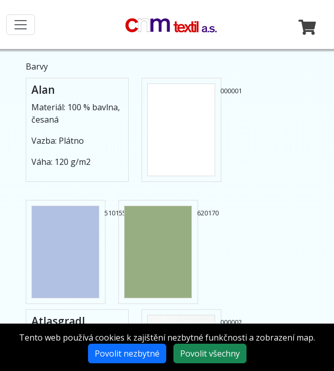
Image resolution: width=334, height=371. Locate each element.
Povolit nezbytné (127, 353)
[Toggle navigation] (20, 24)
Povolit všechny (210, 353)
